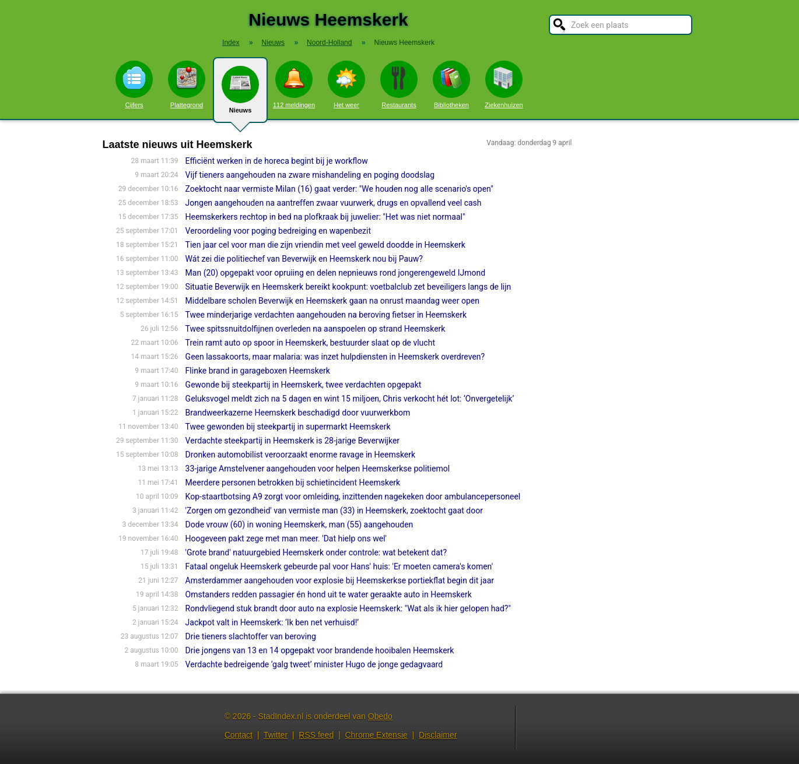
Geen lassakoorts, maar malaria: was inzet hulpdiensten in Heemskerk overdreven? (335, 356)
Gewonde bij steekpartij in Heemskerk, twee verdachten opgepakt (303, 384)
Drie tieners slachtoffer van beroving (250, 636)
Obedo (380, 716)
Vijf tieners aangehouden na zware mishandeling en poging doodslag (309, 174)
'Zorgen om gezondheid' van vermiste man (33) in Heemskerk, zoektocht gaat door (334, 510)
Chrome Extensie (376, 735)
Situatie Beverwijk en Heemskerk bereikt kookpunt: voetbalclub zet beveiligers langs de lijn (348, 286)
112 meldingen (294, 84)
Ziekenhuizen (504, 84)
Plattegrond (186, 84)
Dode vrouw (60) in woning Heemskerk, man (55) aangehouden (299, 524)
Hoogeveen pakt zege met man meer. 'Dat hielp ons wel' (286, 538)
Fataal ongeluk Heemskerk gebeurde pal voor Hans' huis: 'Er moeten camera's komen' (339, 566)
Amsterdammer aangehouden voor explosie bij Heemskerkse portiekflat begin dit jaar (339, 580)
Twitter (276, 735)
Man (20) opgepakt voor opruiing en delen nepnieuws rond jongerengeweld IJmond (335, 272)
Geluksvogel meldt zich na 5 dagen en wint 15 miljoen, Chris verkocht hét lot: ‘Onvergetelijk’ (349, 398)
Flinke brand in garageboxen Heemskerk (257, 370)
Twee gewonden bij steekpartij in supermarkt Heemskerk (288, 426)
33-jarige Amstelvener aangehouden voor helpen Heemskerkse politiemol (317, 468)
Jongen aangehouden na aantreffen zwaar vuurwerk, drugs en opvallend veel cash (333, 202)
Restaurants (399, 84)
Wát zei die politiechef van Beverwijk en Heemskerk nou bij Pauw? (304, 258)
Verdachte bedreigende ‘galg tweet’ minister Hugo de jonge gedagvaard (314, 664)
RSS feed (316, 735)
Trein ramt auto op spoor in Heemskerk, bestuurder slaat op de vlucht (310, 342)
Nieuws (240, 94)
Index (230, 42)
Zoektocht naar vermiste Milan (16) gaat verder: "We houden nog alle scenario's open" (339, 188)
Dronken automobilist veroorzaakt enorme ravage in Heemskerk (300, 454)
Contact (239, 735)
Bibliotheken (451, 84)
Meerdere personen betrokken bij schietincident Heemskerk (293, 482)
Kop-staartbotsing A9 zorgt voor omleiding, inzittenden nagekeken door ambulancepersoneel (353, 496)
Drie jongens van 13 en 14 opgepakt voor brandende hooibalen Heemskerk (319, 650)
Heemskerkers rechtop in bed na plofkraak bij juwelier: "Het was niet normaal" (325, 216)
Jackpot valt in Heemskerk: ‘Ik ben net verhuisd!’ (272, 622)
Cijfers (134, 84)
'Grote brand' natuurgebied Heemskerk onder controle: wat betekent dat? (316, 552)
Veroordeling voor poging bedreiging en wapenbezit (278, 230)
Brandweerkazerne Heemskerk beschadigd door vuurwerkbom (298, 412)
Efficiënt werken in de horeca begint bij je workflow (276, 161)
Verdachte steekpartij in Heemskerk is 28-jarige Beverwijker (292, 440)
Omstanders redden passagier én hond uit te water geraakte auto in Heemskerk (328, 594)
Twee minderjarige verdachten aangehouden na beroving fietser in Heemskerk (326, 314)
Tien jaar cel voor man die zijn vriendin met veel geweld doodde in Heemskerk (325, 244)
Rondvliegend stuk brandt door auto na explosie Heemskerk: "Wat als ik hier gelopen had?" (348, 608)
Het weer (346, 84)
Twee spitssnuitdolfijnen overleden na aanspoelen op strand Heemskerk (315, 328)
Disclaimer (438, 735)
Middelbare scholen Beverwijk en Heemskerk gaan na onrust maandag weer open (332, 300)
